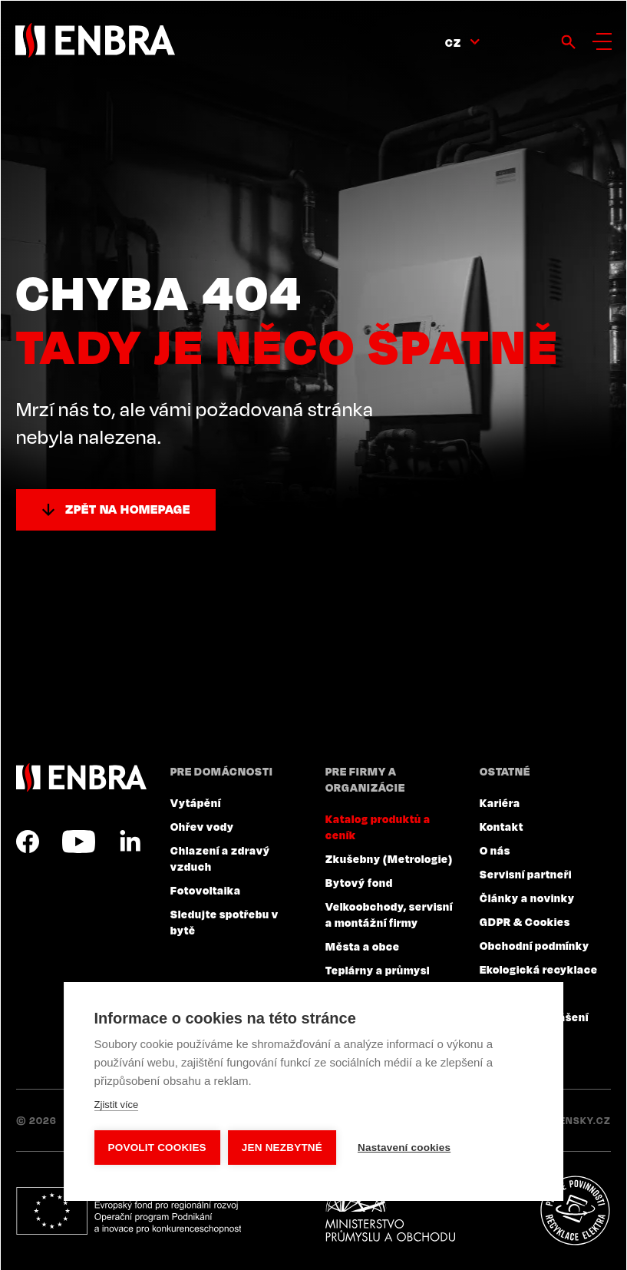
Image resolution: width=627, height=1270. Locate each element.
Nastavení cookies (404, 1147)
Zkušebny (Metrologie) (389, 858)
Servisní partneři (526, 874)
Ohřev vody (202, 826)
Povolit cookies (157, 1147)
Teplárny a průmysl (377, 970)
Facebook (27, 841)
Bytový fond (359, 882)
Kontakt (501, 826)
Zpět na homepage (127, 509)
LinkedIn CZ (129, 841)
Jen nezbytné (282, 1147)
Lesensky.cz (576, 1120)
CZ (453, 42)
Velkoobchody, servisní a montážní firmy (389, 914)
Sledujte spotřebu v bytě (224, 922)
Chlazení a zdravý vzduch (220, 858)
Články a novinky (527, 898)
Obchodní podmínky (534, 945)
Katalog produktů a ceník (378, 827)
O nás (495, 850)
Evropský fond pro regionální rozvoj (128, 1211)
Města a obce (362, 946)
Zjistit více (116, 1104)
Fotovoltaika (205, 890)
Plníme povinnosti (575, 1211)
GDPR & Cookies (525, 921)
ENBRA (81, 777)
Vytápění (195, 802)
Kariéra (500, 802)
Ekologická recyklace (539, 969)
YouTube (78, 841)
